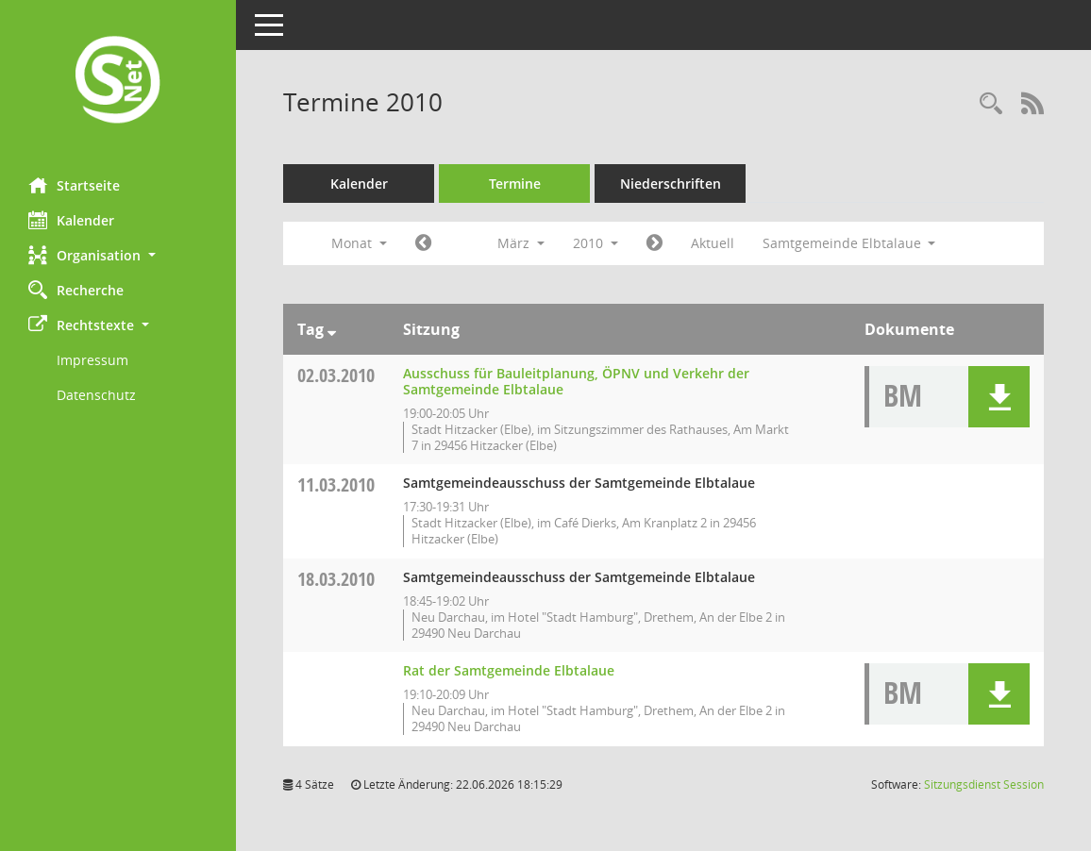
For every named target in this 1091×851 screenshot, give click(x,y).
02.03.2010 (336, 375)
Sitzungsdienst (984, 784)
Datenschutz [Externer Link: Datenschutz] (96, 395)
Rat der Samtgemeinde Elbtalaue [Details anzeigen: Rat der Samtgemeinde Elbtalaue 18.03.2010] (508, 670)
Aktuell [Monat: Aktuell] (712, 243)
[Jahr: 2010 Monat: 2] (423, 243)
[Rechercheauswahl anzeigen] (991, 104)
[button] (118, 255)
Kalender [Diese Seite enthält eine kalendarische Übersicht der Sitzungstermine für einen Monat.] (71, 219)
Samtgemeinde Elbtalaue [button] (849, 243)
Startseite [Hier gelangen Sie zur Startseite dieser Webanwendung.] (74, 184)
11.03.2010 (336, 484)
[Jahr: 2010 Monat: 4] (654, 243)
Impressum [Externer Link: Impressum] (92, 360)
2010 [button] (595, 243)
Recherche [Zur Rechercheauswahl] (76, 289)
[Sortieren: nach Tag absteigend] (331, 329)
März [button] (521, 243)
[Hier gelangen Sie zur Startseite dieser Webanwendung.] (118, 81)
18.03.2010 (336, 579)
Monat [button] (359, 243)
